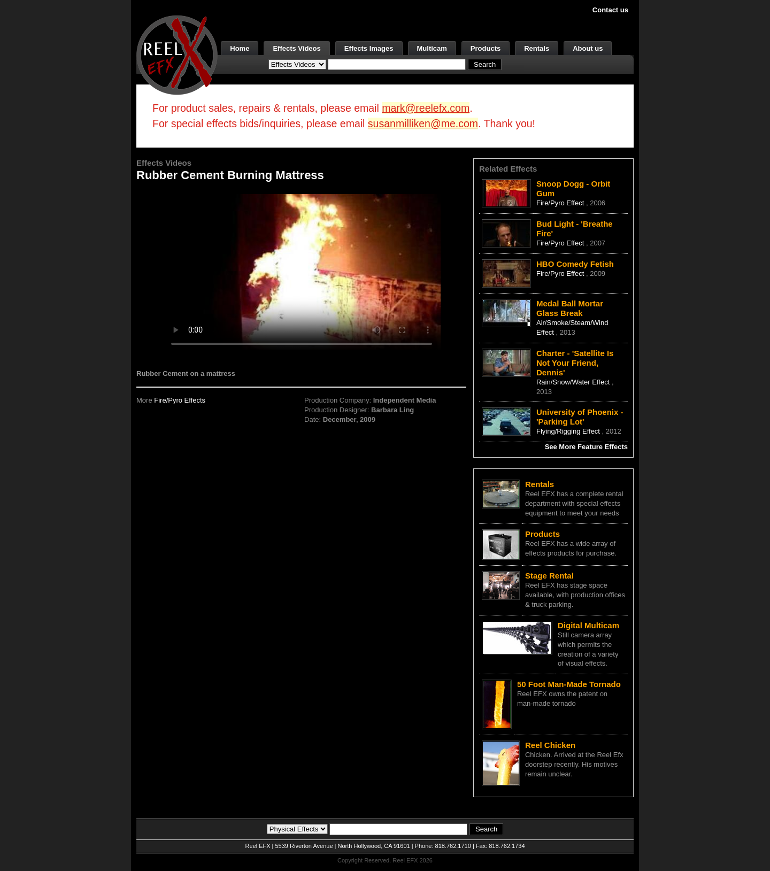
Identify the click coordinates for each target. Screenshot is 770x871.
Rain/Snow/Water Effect (574, 382)
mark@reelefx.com (425, 108)
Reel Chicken (550, 745)
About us (588, 48)
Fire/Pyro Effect (561, 203)
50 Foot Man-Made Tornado (569, 684)
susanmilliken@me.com (423, 123)
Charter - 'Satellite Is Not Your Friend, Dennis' (574, 363)
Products (485, 48)
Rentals (536, 48)
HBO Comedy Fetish (575, 263)
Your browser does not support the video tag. (302, 272)
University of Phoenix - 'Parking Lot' (579, 416)
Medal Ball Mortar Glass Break (569, 308)
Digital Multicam (588, 625)
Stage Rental (549, 575)
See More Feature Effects (586, 447)
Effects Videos (296, 48)
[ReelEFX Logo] (177, 54)
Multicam (432, 48)
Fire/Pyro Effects (179, 400)
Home (239, 48)
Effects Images (369, 48)
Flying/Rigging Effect (569, 431)
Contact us (610, 10)
